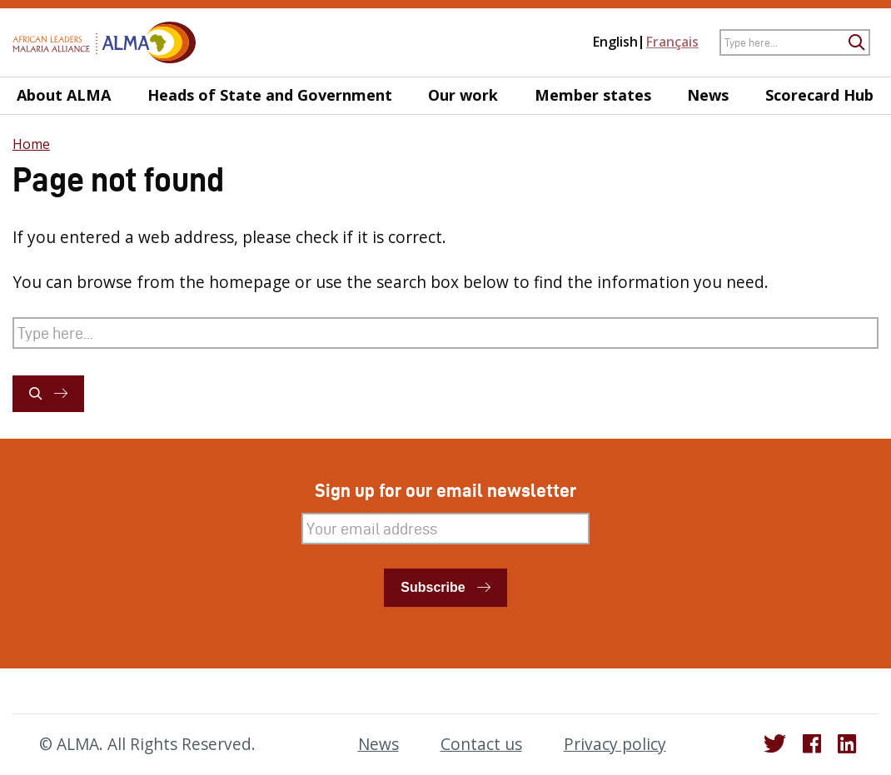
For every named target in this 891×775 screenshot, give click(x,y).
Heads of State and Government (269, 95)
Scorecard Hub (819, 95)
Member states (593, 95)
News (708, 95)
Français (672, 41)
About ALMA (64, 95)
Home (31, 144)
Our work (463, 95)
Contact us (481, 744)
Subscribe (433, 587)
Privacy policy (615, 744)
